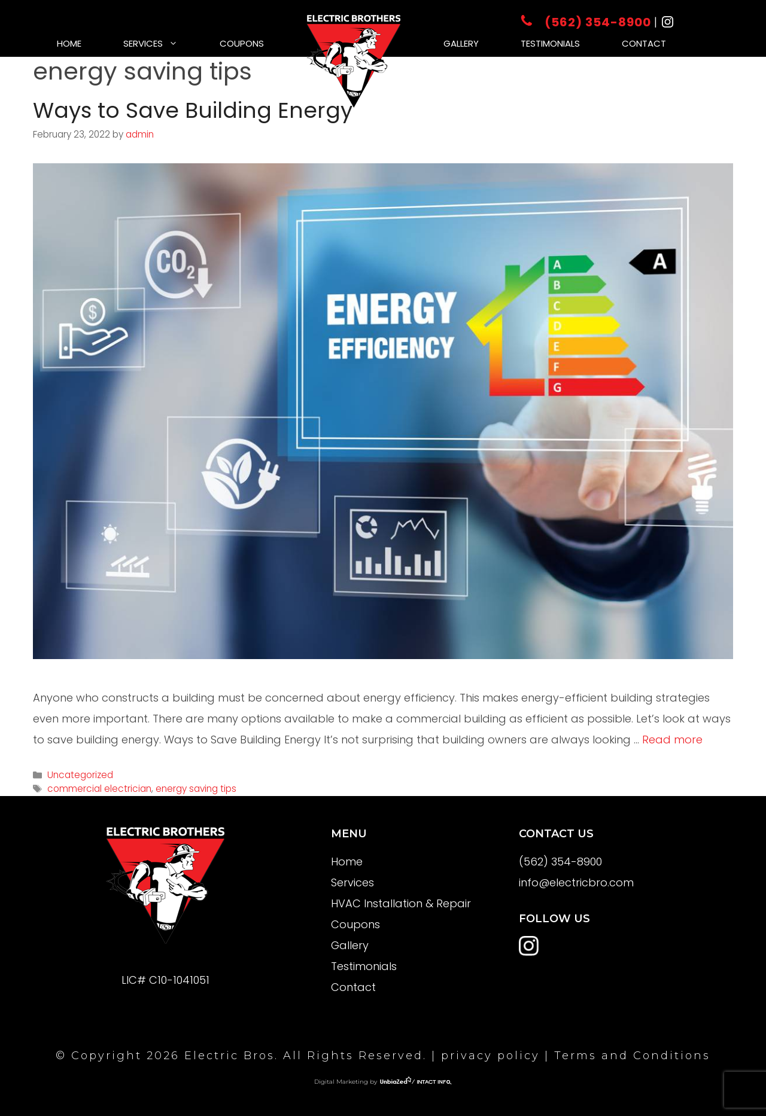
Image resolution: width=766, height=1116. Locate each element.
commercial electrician (99, 788)
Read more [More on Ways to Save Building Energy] (672, 739)
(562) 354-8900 (587, 22)
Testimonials (550, 43)
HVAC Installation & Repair (401, 903)
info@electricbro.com (576, 882)
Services (161, 43)
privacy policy (490, 1055)
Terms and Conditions (632, 1055)
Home (69, 43)
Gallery (461, 43)
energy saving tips (196, 788)
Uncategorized (80, 775)
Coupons (242, 43)
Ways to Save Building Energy (192, 110)
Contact (644, 43)
